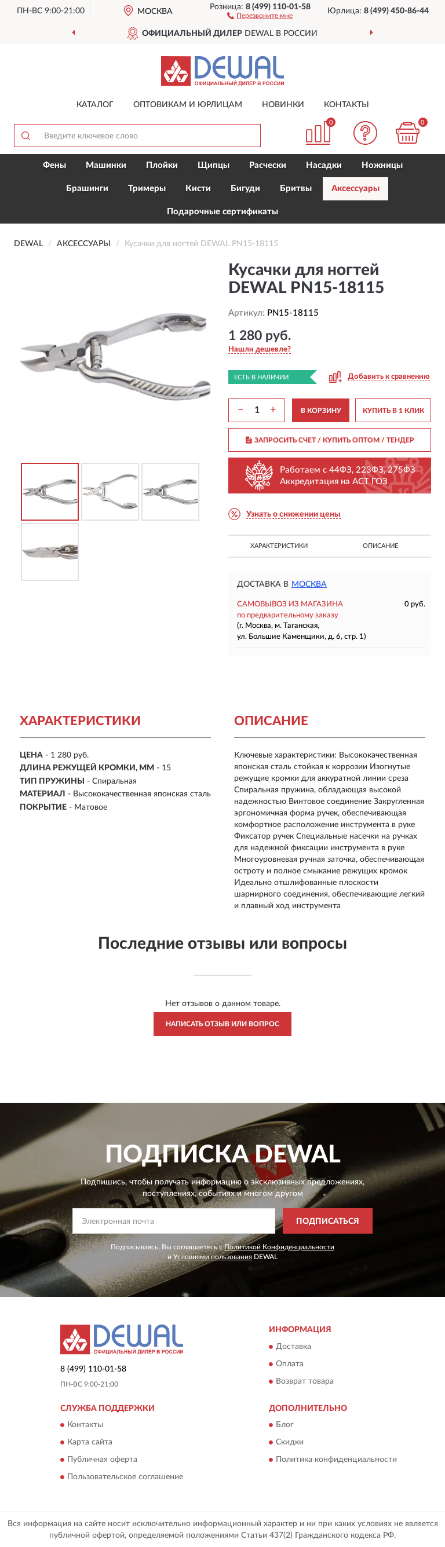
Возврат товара (305, 1381)
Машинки (106, 165)
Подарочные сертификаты (222, 211)
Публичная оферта (102, 1460)
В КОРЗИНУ (321, 410)
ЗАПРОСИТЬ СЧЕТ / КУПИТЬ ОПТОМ (330, 440)
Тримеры (147, 188)
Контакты (346, 105)
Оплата (290, 1364)
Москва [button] (309, 584)
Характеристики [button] (279, 546)
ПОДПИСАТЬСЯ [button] (327, 1221)
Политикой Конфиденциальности (279, 1247)
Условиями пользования (212, 1256)
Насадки (324, 165)
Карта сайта (89, 1443)
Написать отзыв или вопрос (222, 1024)
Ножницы (382, 165)
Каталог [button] (95, 105)
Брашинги (87, 188)
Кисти (198, 188)
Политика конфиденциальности (336, 1460)
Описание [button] (380, 546)
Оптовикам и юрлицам (187, 105)
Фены (54, 165)
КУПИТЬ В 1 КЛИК (393, 410)
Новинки (283, 105)
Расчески (267, 165)
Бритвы (296, 188)
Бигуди (245, 188)
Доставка (293, 1347)
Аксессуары (355, 188)
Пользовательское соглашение (125, 1477)
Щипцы (213, 165)
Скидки (290, 1443)
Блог (285, 1425)
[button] (260, 15)
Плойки (162, 165)
